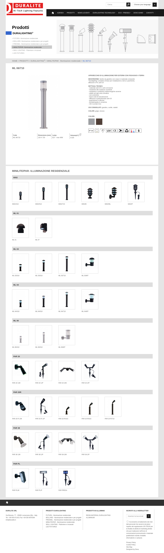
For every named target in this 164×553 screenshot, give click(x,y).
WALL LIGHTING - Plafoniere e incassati (59, 524)
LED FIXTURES (51, 527)
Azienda (60, 13)
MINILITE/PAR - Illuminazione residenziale (64, 61)
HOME (14, 61)
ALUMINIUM (90, 517)
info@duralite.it (11, 520)
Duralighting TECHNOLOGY (104, 13)
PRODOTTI (24, 61)
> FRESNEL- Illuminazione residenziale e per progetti (30, 44)
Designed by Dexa (132, 549)
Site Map (129, 547)
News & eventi (84, 13)
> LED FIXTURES (18, 53)
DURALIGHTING (38, 61)
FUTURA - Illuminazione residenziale (58, 515)
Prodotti (71, 13)
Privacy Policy (131, 542)
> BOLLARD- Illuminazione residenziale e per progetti (30, 41)
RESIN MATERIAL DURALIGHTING (98, 515)
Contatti (150, 13)
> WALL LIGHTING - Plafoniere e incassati (26, 50)
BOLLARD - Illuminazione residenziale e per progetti (63, 517)
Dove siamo (138, 13)
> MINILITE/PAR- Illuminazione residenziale (27, 47)
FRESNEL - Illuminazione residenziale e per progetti (63, 520)
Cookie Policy (131, 545)
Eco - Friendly (124, 13)
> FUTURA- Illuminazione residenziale (25, 38)
